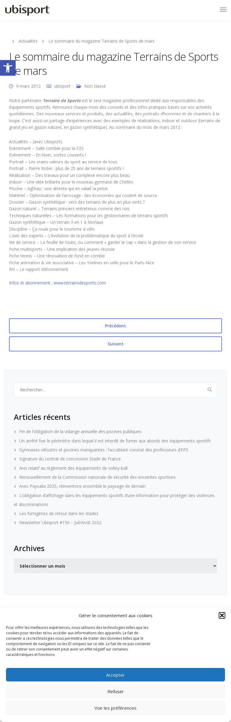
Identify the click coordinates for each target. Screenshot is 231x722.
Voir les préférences (115, 708)
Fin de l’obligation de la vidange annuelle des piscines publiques (80, 431)
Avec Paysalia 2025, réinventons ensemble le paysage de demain (82, 486)
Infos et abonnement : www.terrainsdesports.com (57, 283)
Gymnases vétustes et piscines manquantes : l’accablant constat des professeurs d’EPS (103, 450)
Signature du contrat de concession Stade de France (70, 459)
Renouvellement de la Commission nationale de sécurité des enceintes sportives (97, 477)
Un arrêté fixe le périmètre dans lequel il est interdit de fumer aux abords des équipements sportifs (115, 441)
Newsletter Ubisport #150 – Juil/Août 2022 (60, 522)
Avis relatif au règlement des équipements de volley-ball (73, 468)
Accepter (115, 675)
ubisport (62, 86)
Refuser (115, 691)
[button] (8, 68)
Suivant (116, 344)
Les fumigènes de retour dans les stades (58, 513)
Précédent (115, 326)
